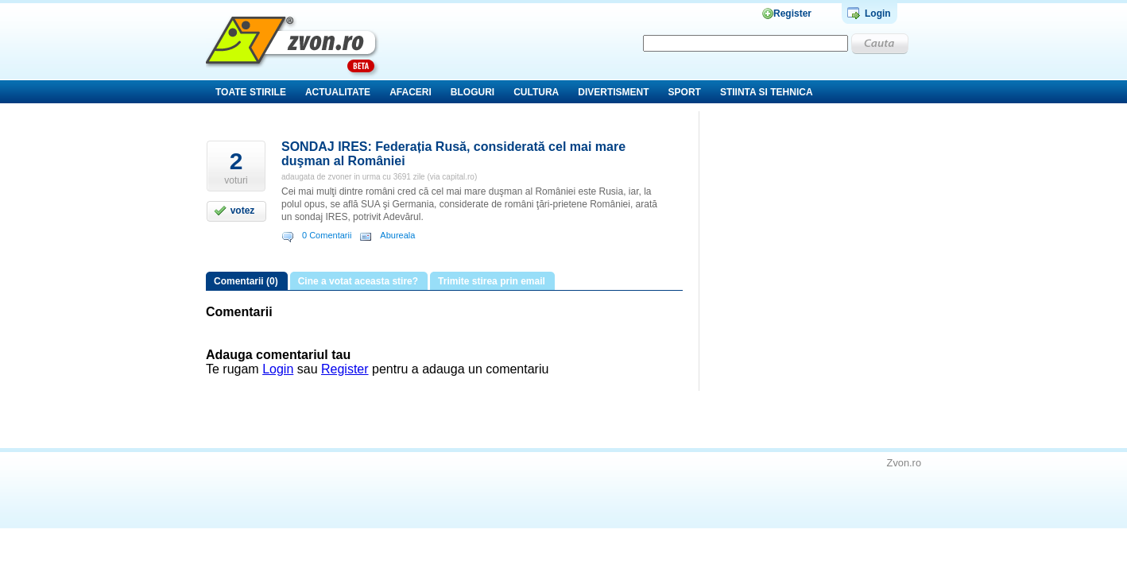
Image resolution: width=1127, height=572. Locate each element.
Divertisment (613, 92)
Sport (684, 92)
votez (242, 210)
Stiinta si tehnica (766, 92)
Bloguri (472, 92)
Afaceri (410, 92)
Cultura (536, 92)
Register (792, 13)
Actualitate (337, 92)
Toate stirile (250, 92)
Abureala (397, 235)
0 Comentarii (326, 235)
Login (878, 13)
